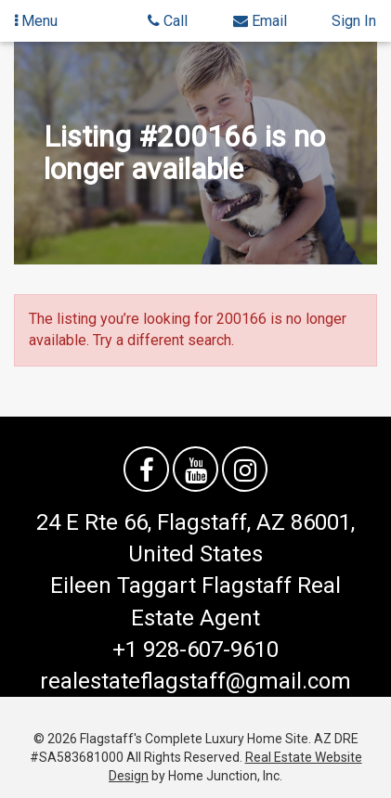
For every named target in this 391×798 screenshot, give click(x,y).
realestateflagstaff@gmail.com (195, 681)
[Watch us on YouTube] (195, 469)
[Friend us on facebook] (146, 469)
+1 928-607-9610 (195, 650)
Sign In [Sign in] (354, 21)
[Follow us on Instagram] (244, 469)
